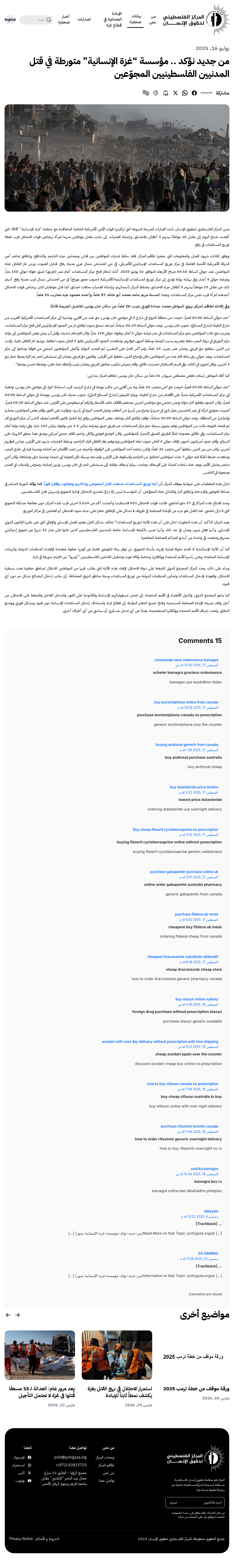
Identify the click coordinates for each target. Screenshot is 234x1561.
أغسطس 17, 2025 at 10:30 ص (197, 665)
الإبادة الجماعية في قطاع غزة (113, 19)
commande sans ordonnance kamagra (186, 660)
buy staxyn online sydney (197, 999)
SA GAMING (208, 1253)
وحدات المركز (105, 1457)
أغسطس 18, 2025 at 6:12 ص (198, 1047)
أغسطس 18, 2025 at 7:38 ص (197, 1089)
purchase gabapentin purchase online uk (184, 872)
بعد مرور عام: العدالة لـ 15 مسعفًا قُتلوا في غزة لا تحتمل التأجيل (42, 1392)
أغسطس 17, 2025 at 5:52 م (198, 919)
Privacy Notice (21, 1539)
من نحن (152, 19)
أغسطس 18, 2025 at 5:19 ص (198, 1004)
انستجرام (29, 1465)
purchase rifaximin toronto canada (189, 1126)
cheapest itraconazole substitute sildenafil (182, 957)
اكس (29, 1473)
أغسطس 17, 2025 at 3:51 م (199, 877)
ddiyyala (211, 1211)
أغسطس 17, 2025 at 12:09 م (198, 707)
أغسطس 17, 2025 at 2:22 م (198, 792)
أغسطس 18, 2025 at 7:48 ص (197, 1131)
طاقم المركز (106, 1465)
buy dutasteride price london (194, 787)
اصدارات (84, 19)
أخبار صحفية (64, 19)
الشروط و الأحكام (47, 1539)
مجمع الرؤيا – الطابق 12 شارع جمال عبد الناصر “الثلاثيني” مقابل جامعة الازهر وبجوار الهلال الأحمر (64, 1478)
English (10, 19)
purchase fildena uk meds (196, 914)
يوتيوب (29, 1480)
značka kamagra (204, 1169)
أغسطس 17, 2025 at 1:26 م (199, 750)
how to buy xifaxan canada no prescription (182, 1084)
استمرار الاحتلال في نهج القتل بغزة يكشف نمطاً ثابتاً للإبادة (120, 1392)
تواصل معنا (106, 1480)
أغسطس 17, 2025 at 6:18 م (199, 962)
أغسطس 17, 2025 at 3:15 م (199, 835)
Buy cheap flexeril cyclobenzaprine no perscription (175, 829)
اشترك (173, 1502)
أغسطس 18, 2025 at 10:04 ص (197, 1174)
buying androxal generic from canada (187, 744)
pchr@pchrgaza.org (70, 1457)
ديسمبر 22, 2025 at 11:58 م (199, 1259)
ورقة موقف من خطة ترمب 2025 (196, 1388)
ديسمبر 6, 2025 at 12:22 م (199, 1216)
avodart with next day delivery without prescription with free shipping (160, 1041)
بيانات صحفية (135, 19)
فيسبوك (29, 1457)
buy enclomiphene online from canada (186, 702)
